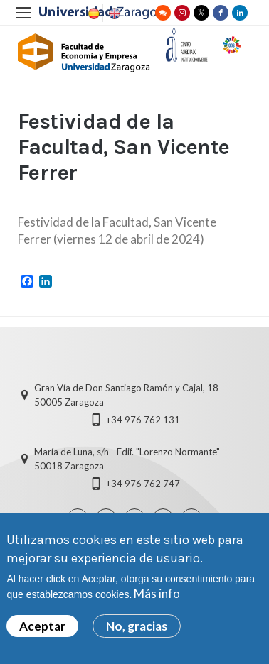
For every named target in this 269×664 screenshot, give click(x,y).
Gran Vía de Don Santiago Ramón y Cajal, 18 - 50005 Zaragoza (129, 395)
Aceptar (42, 628)
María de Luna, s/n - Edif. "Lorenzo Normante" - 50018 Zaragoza (130, 459)
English (113, 13)
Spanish (92, 13)
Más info (157, 595)
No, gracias (136, 628)
